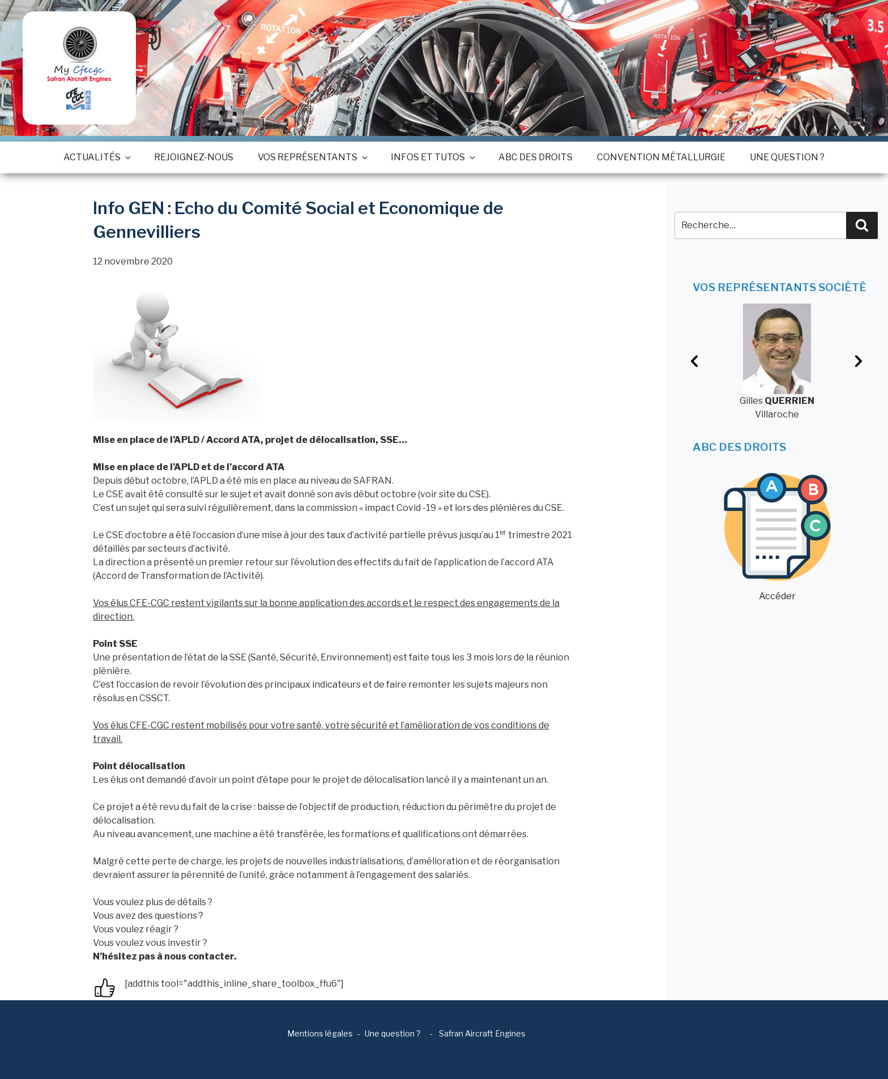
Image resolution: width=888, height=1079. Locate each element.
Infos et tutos (432, 157)
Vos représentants (312, 157)
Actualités (96, 157)
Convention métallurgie (661, 157)
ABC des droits (535, 157)
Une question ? (787, 157)
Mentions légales (320, 1033)
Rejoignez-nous (193, 157)
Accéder (777, 537)
